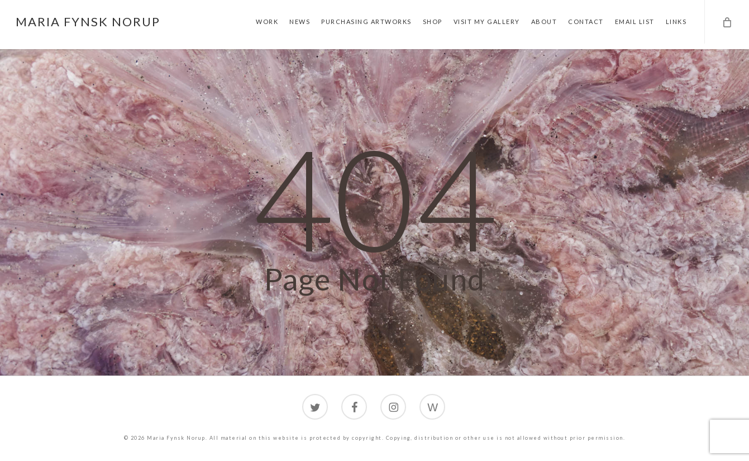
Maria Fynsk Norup (88, 22)
